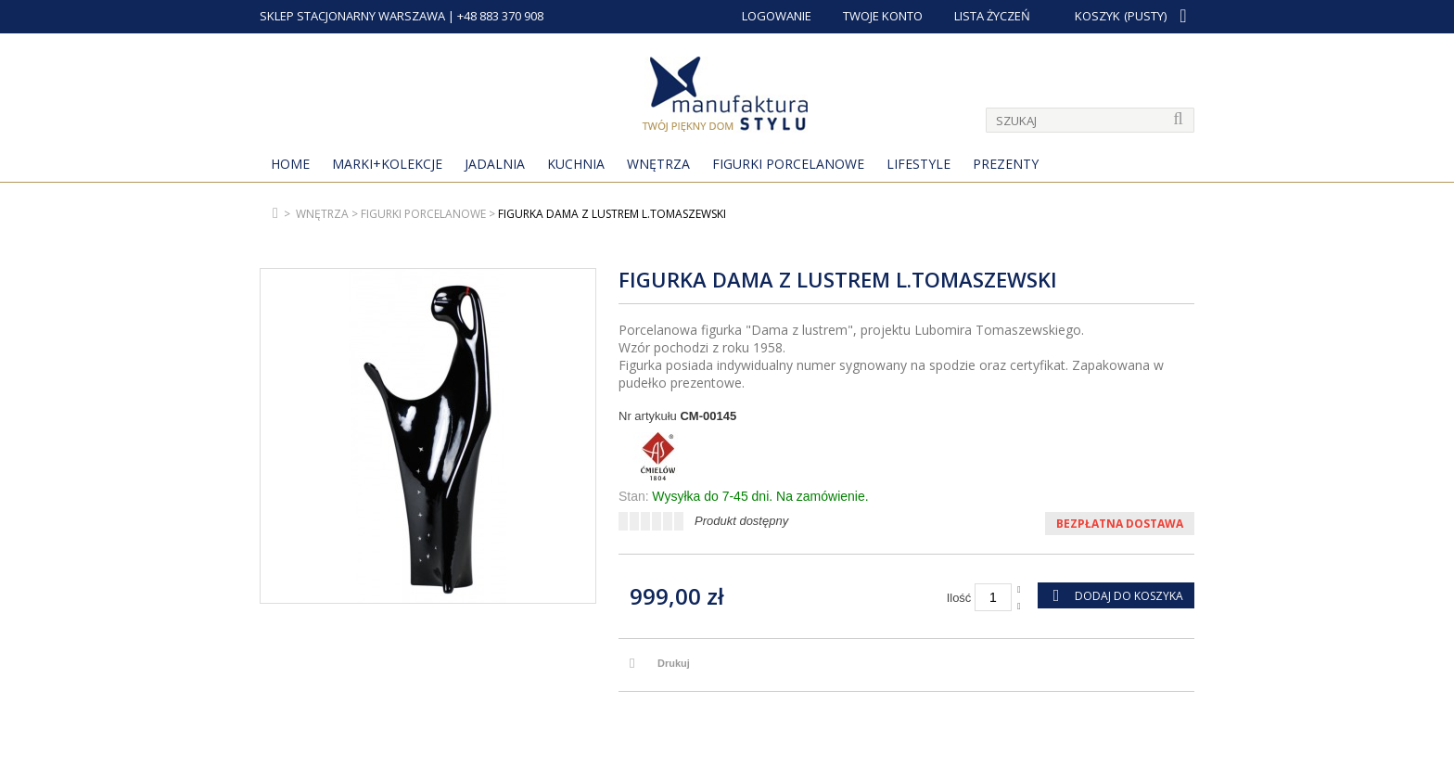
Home (290, 164)
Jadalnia (495, 164)
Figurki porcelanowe (788, 164)
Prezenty (1006, 164)
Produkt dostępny (741, 521)
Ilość (959, 598)
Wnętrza (658, 164)
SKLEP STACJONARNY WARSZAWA (352, 15)
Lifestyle (918, 164)
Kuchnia (576, 164)
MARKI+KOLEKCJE (387, 164)
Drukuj (673, 663)
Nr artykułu (648, 416)
